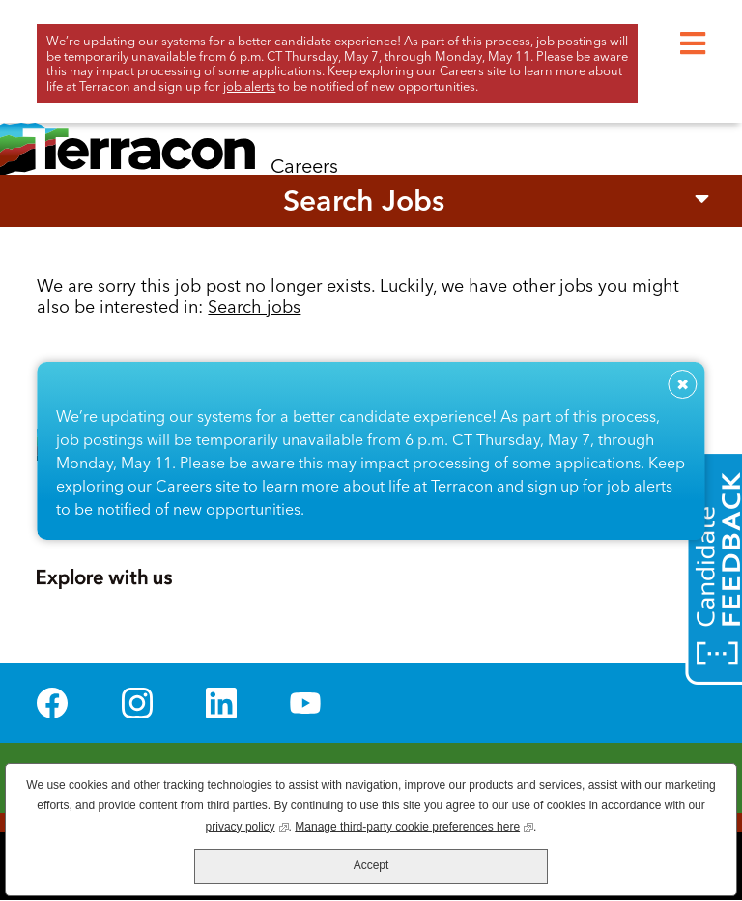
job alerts (639, 485)
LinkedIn (221, 703)
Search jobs (254, 307)
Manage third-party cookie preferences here (414, 825)
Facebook (52, 703)
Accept (371, 865)
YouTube (305, 703)
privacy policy (247, 825)
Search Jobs (363, 200)
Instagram (137, 703)
